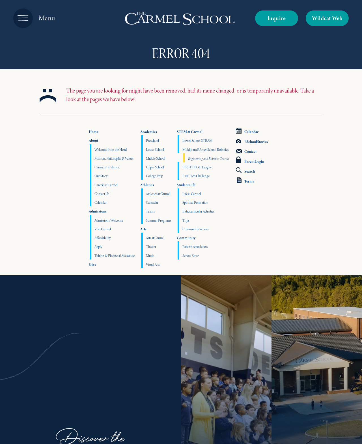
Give (92, 264)
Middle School (155, 158)
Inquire (277, 18)
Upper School (155, 167)
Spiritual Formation (195, 202)
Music (150, 255)
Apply (98, 246)
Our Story (100, 175)
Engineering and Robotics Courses (208, 158)
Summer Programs (158, 220)
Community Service (195, 229)
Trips (185, 220)
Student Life (186, 185)
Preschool (152, 140)
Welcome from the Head (110, 149)
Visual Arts (153, 264)
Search (245, 170)
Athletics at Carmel (158, 193)
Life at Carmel (191, 193)
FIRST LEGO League (197, 167)
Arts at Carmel (155, 237)
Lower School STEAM (197, 140)
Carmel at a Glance (106, 167)
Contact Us (101, 193)
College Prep (154, 175)
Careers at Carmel (106, 185)
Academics (148, 131)
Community (186, 238)
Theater (151, 246)
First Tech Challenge (196, 175)
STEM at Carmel (189, 131)
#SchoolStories (252, 141)
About (93, 140)
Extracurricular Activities (198, 211)
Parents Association (195, 246)
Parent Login (250, 160)
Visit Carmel (102, 229)
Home (93, 131)
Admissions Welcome (108, 220)
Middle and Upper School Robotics (205, 149)
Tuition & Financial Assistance (114, 255)
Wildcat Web (327, 18)
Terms (245, 180)
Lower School (155, 149)
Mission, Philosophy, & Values (113, 158)
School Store (190, 255)
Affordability (102, 237)
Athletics (147, 185)
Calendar (100, 202)
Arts (143, 229)
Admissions (98, 211)
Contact (246, 151)
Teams (150, 211)
